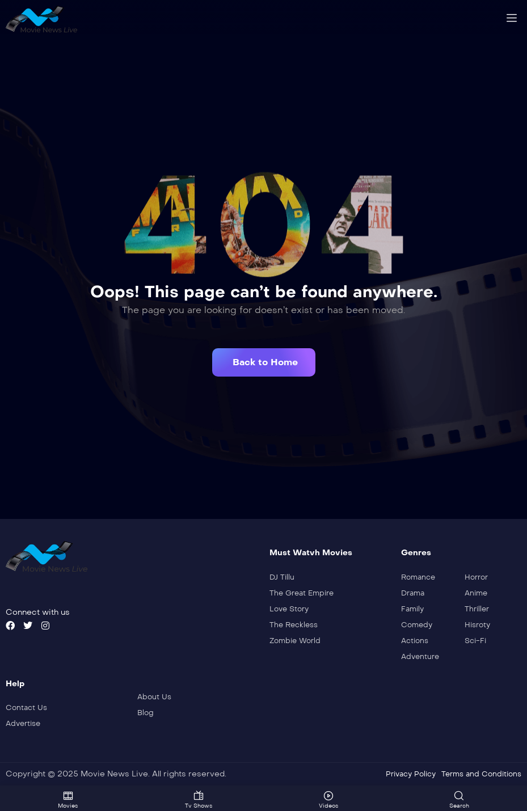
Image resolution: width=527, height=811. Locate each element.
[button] (263, 362)
